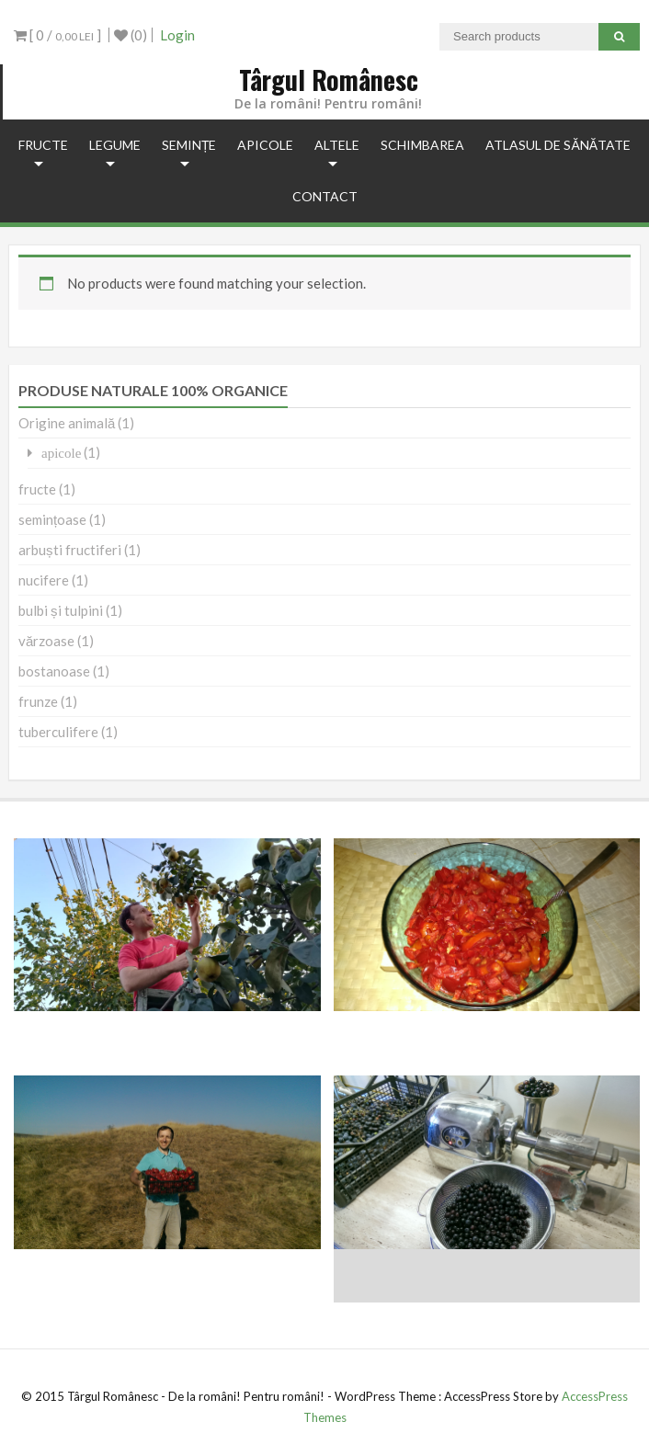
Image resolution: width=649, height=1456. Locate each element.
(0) (130, 35)
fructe (43, 145)
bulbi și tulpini (60, 610)
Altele (336, 145)
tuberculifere (58, 731)
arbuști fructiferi (69, 549)
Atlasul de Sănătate (558, 145)
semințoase (52, 519)
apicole (265, 145)
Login (177, 35)
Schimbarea (422, 145)
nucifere (43, 580)
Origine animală (66, 423)
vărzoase (46, 640)
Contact (325, 196)
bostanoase (54, 671)
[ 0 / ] (57, 35)
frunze (38, 701)
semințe (189, 145)
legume (115, 145)
